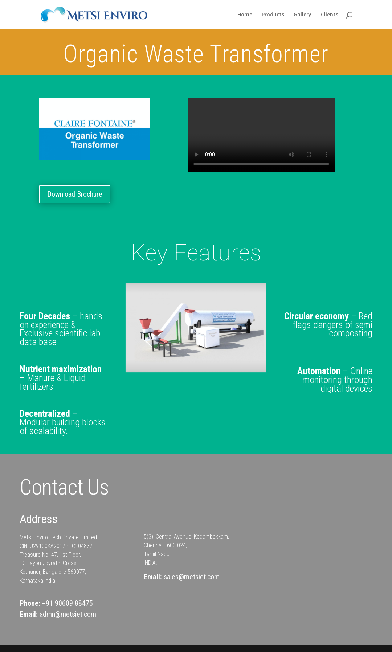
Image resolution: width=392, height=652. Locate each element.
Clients (329, 15)
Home (244, 15)
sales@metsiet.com (192, 576)
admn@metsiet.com (68, 614)
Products (273, 15)
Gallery (302, 15)
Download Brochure (74, 194)
